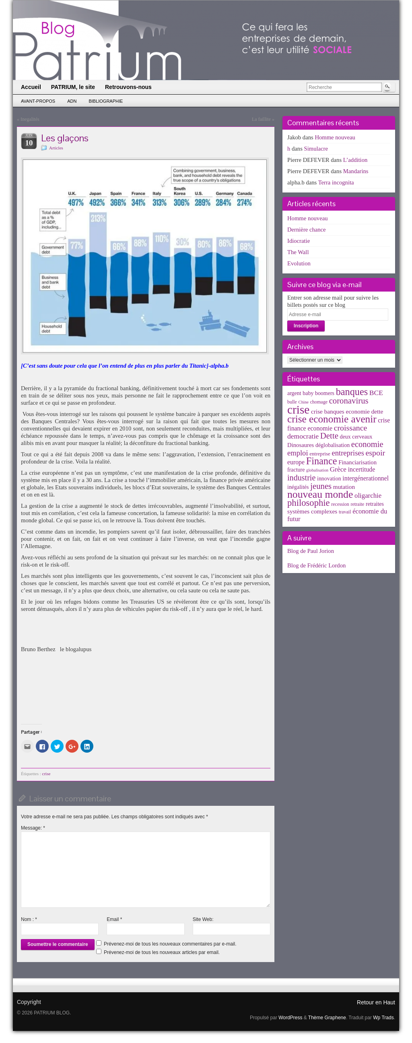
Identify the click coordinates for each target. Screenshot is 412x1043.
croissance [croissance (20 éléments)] (350, 427)
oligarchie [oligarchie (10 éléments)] (367, 495)
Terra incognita (336, 182)
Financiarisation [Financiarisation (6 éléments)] (357, 462)
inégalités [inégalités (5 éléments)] (298, 487)
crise (46, 773)
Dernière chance (306, 229)
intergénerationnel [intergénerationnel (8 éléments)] (365, 478)
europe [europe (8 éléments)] (296, 462)
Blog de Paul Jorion (310, 551)
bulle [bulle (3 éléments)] (292, 402)
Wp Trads (383, 1017)
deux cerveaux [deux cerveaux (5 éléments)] (356, 437)
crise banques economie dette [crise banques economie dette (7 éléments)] (347, 411)
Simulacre (316, 148)
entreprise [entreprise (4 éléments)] (319, 454)
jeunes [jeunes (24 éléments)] (321, 486)
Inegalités (30, 119)
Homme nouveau (335, 137)
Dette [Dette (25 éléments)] (329, 436)
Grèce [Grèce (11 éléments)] (338, 469)
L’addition (355, 160)
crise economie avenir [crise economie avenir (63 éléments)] (332, 418)
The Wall (298, 252)
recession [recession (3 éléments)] (340, 504)
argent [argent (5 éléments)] (294, 393)
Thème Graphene (327, 1017)
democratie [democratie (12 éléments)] (303, 436)
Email (114, 919)
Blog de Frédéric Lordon (316, 565)
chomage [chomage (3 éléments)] (319, 402)
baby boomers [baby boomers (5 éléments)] (318, 393)
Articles (56, 147)
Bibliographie (106, 101)
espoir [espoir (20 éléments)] (375, 452)
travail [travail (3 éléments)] (345, 512)
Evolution (299, 263)
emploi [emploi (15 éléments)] (297, 453)
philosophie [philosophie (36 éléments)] (308, 503)
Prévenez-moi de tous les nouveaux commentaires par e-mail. (170, 944)
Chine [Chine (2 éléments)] (304, 402)
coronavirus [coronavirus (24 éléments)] (349, 400)
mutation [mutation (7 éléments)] (344, 486)
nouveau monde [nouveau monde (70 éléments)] (320, 494)
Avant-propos (38, 101)
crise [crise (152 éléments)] (298, 409)
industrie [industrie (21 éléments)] (301, 477)
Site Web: (203, 919)
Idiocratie (298, 241)
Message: (33, 828)
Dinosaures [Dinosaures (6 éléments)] (300, 445)
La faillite (261, 119)
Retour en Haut (376, 1002)
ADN (71, 101)
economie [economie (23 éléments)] (367, 444)
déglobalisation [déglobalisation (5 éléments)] (332, 445)
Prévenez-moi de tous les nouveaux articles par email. (162, 952)
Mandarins (356, 171)
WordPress (290, 1017)
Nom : (29, 919)
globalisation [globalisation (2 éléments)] (317, 470)
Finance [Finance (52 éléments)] (321, 460)
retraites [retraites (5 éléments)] (375, 504)
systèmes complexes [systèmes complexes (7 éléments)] (312, 511)
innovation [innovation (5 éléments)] (329, 479)
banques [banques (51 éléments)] (352, 391)
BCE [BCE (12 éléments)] (376, 393)
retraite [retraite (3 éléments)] (357, 504)
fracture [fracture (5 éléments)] (296, 470)
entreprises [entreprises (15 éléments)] (348, 453)
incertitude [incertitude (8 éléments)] (361, 469)
